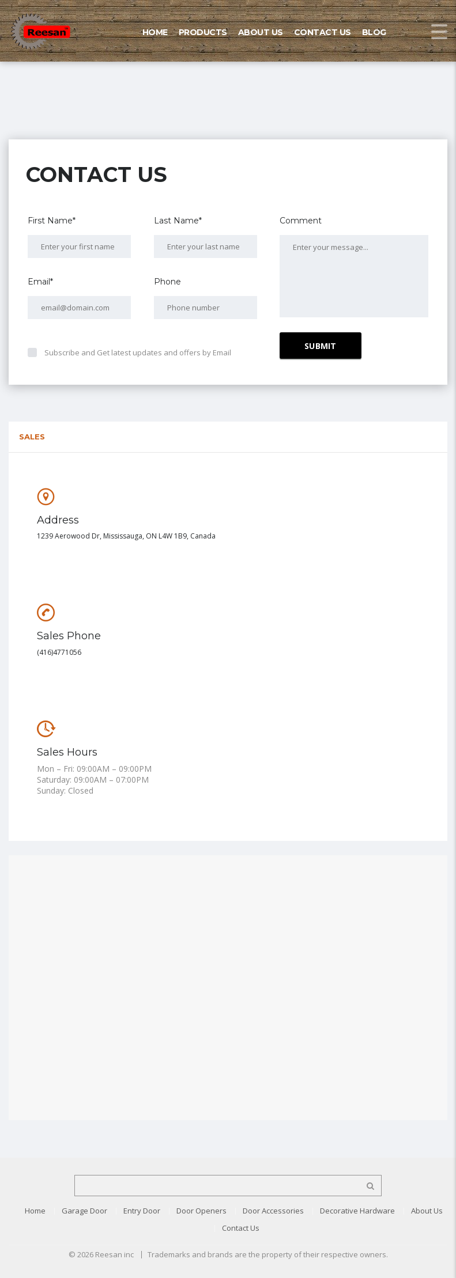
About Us (260, 32)
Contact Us (322, 32)
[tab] (228, 437)
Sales (32, 436)
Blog (374, 32)
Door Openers (201, 1210)
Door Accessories (273, 1210)
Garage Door (84, 1210)
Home (155, 32)
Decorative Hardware (357, 1210)
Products (203, 32)
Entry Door (141, 1210)
